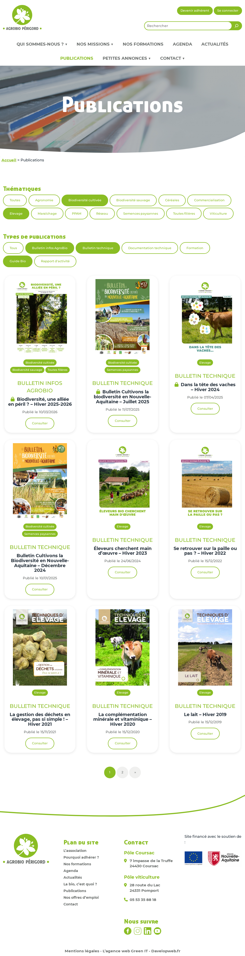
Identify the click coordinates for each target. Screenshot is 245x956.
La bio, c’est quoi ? (80, 884)
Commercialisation (209, 200)
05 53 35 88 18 (143, 899)
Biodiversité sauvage (133, 200)
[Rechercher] (237, 26)
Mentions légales (82, 951)
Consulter (40, 423)
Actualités (214, 44)
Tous (13, 248)
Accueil (8, 160)
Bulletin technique (98, 248)
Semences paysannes (140, 213)
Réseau (102, 213)
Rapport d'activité (55, 261)
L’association (75, 850)
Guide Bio (18, 261)
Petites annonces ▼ (127, 58)
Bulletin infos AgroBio (49, 248)
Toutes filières (184, 213)
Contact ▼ (172, 58)
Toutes (15, 200)
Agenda (182, 44)
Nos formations (143, 44)
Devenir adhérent (195, 10)
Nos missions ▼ (95, 44)
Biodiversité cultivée (84, 200)
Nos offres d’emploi (81, 897)
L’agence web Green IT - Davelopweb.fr (142, 951)
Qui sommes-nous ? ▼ (42, 44)
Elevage (16, 213)
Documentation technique (149, 248)
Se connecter (227, 10)
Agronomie (44, 200)
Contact (70, 904)
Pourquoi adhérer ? (81, 857)
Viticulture (218, 213)
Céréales (172, 200)
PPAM (76, 213)
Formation (194, 248)
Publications (76, 58)
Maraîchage (47, 213)
